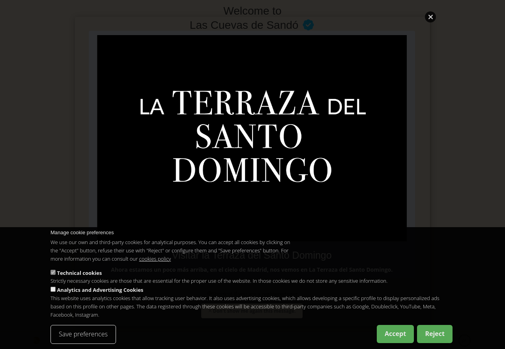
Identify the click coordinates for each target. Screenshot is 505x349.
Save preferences (83, 334)
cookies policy (155, 258)
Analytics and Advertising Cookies (100, 289)
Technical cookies (79, 272)
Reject (435, 333)
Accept (395, 333)
